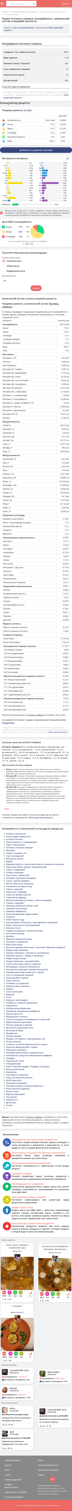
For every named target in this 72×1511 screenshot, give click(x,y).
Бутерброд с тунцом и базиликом (23, 966)
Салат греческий (14, 991)
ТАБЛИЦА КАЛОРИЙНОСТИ (48, 1465)
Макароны (11, 1072)
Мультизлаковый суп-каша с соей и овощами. (29, 900)
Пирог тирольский (15, 844)
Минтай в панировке (16, 1083)
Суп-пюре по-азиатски (17, 1074)
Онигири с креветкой (16, 941)
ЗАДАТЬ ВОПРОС (11, 1492)
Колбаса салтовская (16, 833)
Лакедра (10, 1058)
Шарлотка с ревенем (16, 892)
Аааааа (9, 989)
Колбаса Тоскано (14, 839)
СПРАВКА (8, 1485)
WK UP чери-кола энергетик (20, 883)
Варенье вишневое (15, 1094)
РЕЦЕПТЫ (8, 1465)
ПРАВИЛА (19, 1497)
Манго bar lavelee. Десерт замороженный (26, 867)
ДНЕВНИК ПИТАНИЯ (12, 1460)
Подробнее (8, 722)
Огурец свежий (13, 1036)
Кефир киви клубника (17, 950)
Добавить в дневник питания (36, 150)
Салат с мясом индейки (18, 881)
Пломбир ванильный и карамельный (24, 1052)
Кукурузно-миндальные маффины (23, 1011)
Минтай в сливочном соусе (19, 1027)
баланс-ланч (12, 1091)
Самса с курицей (14, 889)
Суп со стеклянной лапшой (19, 975)
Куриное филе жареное (18, 986)
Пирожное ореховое (16, 1050)
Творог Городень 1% (16, 853)
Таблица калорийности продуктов (24, 12)
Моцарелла (11, 1033)
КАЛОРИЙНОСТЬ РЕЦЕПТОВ (48, 1470)
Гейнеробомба (13, 1063)
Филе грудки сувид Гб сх (18, 836)
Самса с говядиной (15, 869)
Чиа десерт (11, 1097)
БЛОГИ (7, 1470)
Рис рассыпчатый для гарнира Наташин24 (27, 969)
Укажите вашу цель (11, 257)
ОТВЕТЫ (41, 1475)
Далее (36, 288)
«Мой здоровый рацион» (58, 732)
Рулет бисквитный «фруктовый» (22, 914)
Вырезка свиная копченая (19, 939)
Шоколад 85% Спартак (17, 977)
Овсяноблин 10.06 (15, 1061)
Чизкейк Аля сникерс (16, 908)
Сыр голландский (15, 856)
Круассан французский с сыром (21, 1047)
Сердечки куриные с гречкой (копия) (24, 930)
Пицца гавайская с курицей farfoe (23, 961)
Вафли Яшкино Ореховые (19, 1022)
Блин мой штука (14, 944)
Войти (65, 3)
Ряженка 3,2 (12, 1099)
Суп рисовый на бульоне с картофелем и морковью (32, 922)
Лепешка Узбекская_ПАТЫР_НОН (22, 905)
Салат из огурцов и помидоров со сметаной (28, 1019)
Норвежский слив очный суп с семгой (25, 972)
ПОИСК (40, 1460)
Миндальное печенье (16, 1016)
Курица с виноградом (17, 1000)
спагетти (10, 917)
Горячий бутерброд (16, 897)
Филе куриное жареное (18, 1088)
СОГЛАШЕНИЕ (10, 1497)
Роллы (9, 1105)
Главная (5, 12)
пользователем (26, 27)
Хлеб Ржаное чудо (15, 919)
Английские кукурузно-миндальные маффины (29, 1055)
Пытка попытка (13, 1041)
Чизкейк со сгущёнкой (17, 983)
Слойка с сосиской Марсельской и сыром (26, 1044)
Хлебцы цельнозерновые (18, 1008)
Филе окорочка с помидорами (21, 842)
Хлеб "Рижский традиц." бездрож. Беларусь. (28, 1066)
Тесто (9, 997)
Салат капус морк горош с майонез (23, 964)
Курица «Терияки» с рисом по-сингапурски (27, 953)
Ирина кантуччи (14, 1014)
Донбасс (10, 936)
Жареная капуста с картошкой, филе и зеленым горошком (35, 864)
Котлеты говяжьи (11, 14)
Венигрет (10, 850)
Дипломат (11, 1102)
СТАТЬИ (8, 1475)
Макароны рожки (14, 858)
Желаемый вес (9, 276)
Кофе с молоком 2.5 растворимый (23, 925)
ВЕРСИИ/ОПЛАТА (11, 1487)
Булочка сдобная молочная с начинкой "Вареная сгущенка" (36, 947)
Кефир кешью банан (16, 958)
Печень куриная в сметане (19, 1025)
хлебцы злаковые (14, 872)
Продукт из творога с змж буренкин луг (25, 1038)
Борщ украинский (15, 1069)
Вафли (9, 861)
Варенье (10, 994)
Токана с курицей (15, 903)
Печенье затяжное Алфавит (19, 847)
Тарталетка (11, 1005)
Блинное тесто (13, 928)
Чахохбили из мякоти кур (19, 886)
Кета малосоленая (15, 933)
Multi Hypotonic (14, 1080)
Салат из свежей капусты (18, 894)
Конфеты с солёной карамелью (21, 1002)
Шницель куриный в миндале (21, 878)
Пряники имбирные (16, 911)
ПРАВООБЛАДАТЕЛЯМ (13, 1480)
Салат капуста (13, 980)
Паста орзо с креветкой (17, 875)
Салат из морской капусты (19, 1077)
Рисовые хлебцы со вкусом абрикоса (24, 1086)
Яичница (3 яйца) (14, 1030)
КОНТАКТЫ (23, 1492)
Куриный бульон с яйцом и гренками (24, 955)
